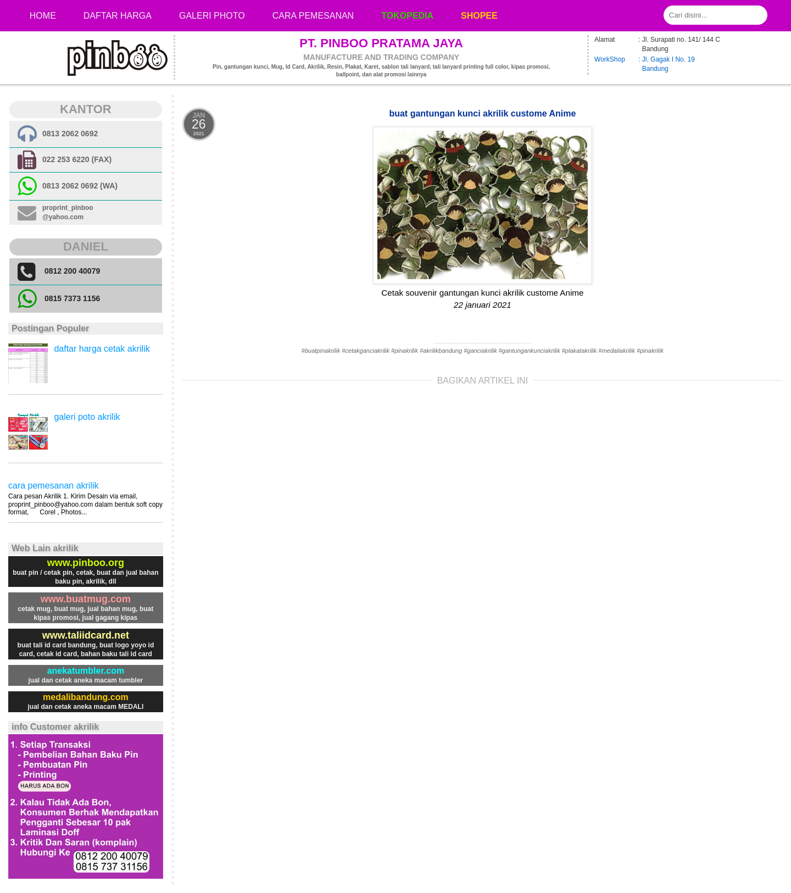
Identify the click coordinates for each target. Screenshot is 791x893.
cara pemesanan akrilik (53, 485)
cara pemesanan (313, 15)
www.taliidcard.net (85, 635)
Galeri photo (212, 15)
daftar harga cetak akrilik (101, 348)
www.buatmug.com (86, 599)
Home (43, 15)
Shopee (479, 15)
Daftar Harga (117, 15)
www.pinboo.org (85, 562)
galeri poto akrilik (87, 416)
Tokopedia (407, 15)
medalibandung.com (86, 697)
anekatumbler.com (86, 670)
